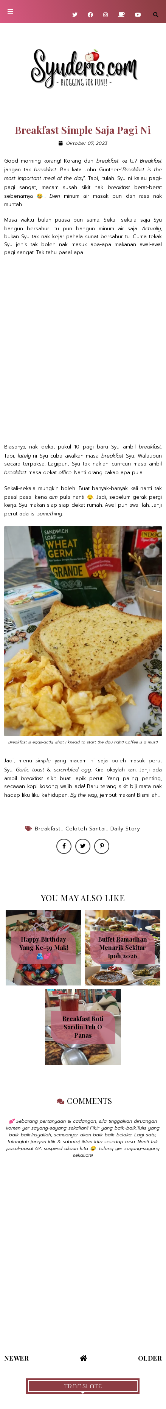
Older (150, 1358)
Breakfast (48, 829)
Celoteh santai (85, 829)
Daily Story (125, 829)
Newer (16, 1358)
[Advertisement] (83, 349)
